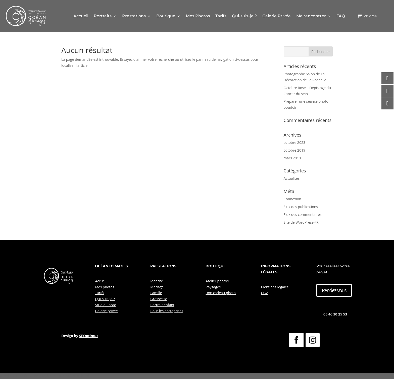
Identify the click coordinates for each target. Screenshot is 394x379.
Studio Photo (105, 304)
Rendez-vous (334, 290)
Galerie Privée (276, 16)
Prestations (134, 16)
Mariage (157, 287)
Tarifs (220, 16)
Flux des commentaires (303, 214)
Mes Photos (198, 16)
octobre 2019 (294, 150)
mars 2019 (292, 158)
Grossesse (158, 298)
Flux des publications (301, 206)
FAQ (340, 16)
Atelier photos (217, 281)
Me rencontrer (311, 16)
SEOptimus (88, 335)
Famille (156, 292)
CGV (264, 292)
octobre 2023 (294, 142)
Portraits (103, 16)
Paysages (213, 287)
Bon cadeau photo (221, 292)
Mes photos (104, 287)
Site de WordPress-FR (301, 222)
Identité (156, 281)
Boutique (165, 16)
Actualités (292, 178)
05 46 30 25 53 (335, 314)
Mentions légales (275, 287)
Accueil (80, 16)
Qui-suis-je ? (244, 16)
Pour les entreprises (166, 310)
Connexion (292, 199)
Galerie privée (106, 310)
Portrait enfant (162, 304)
